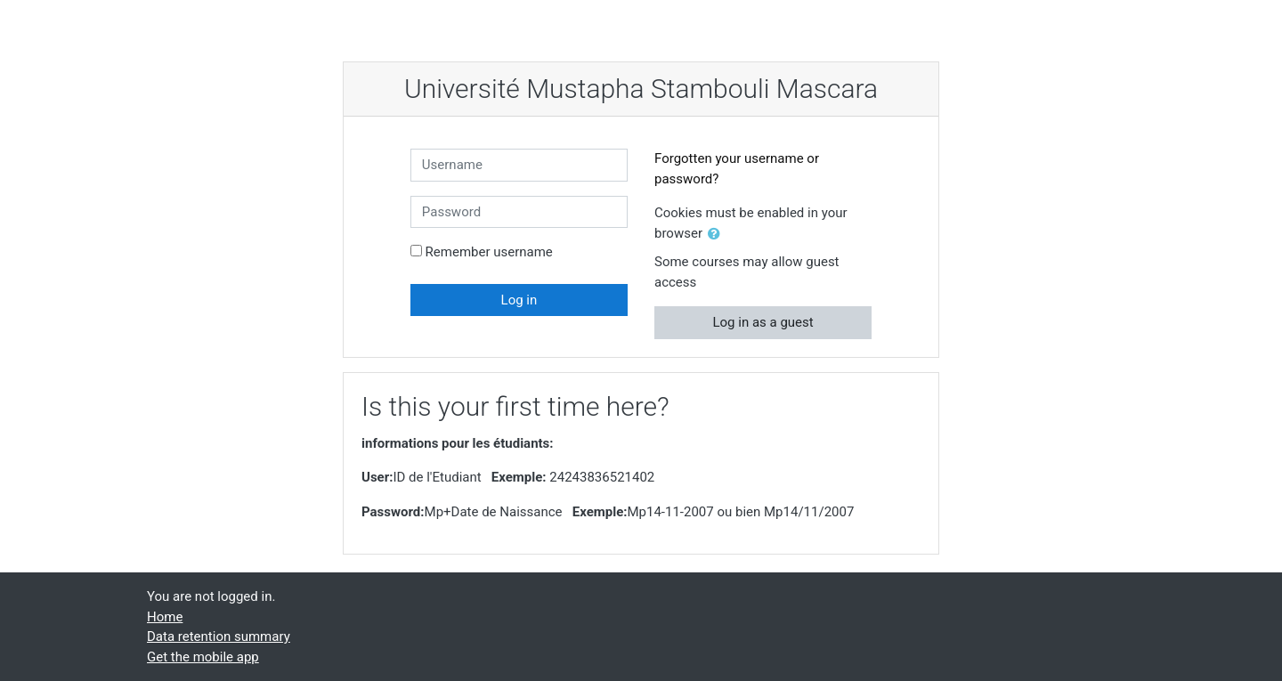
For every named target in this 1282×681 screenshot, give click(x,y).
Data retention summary (218, 636)
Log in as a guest (762, 322)
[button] (717, 234)
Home (165, 617)
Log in (519, 300)
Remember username (489, 252)
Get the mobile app (203, 657)
